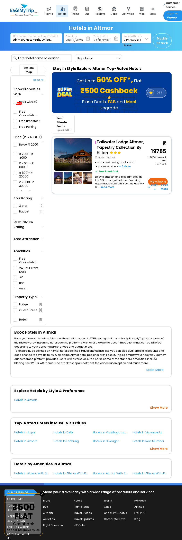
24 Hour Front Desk (25, 269)
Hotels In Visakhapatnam (110, 432)
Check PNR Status (115, 513)
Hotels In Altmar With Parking (153, 473)
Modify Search (162, 40)
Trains (108, 501)
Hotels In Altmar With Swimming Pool (119, 473)
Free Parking (26, 127)
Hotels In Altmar (25, 400)
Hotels (78, 501)
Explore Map (29, 70)
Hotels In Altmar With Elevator (35, 473)
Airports (48, 513)
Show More (159, 408)
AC (20, 277)
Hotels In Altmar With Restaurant (77, 473)
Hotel (27, 319)
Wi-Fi (21, 289)
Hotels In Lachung (66, 441)
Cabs (107, 507)
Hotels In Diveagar (106, 441)
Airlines (139, 507)
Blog (137, 519)
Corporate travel (115, 519)
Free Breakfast (28, 121)
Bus (45, 507)
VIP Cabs (79, 525)
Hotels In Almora (25, 441)
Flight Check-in (53, 525)
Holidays (140, 501)
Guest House (27, 311)
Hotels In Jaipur (25, 432)
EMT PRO (140, 513)
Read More (155, 369)
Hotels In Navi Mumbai (148, 441)
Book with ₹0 (27, 102)
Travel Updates (84, 519)
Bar (20, 283)
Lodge (27, 304)
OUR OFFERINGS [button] (17, 492)
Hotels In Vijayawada (147, 432)
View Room (158, 182)
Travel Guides (83, 513)
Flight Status (81, 507)
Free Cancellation (27, 113)
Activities (49, 519)
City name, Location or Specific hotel (35, 36)
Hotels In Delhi (63, 432)
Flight (46, 501)
